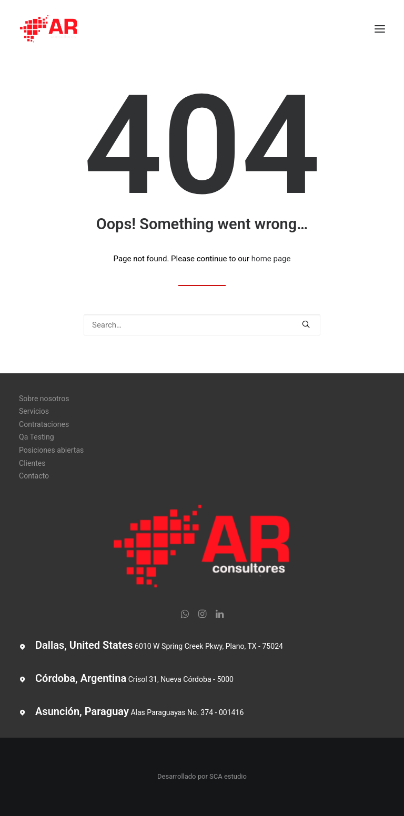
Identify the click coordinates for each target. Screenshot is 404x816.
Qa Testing (36, 437)
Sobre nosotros (44, 398)
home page (271, 258)
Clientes (32, 463)
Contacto (34, 476)
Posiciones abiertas (51, 450)
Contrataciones (44, 424)
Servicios (34, 411)
